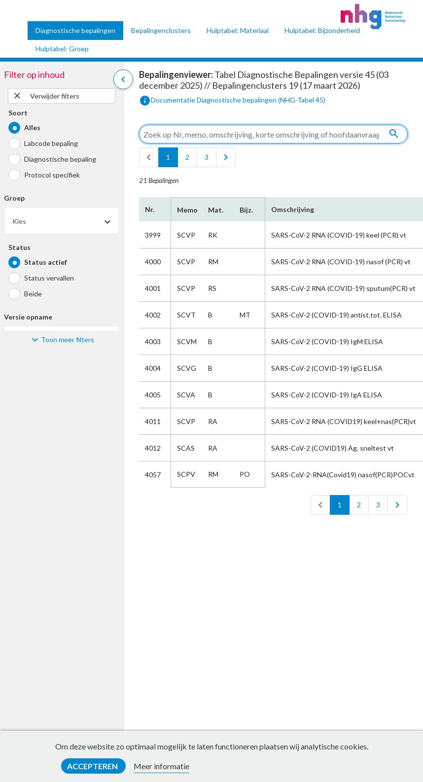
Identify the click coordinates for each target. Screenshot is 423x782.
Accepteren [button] (93, 766)
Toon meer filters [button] (67, 339)
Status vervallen (49, 278)
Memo (186, 210)
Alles (32, 127)
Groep (14, 198)
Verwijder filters (45, 96)
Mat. (215, 210)
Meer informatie (161, 766)
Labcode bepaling (51, 143)
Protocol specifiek (52, 175)
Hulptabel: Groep (62, 48)
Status (19, 247)
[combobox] (61, 220)
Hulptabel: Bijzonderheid (322, 30)
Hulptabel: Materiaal (238, 30)
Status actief (45, 262)
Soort (18, 112)
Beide (33, 293)
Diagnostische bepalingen (75, 30)
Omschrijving (292, 209)
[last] (226, 157)
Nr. (149, 209)
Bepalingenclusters (161, 30)
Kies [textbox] (19, 221)
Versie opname (28, 317)
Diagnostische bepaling (60, 159)
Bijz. (246, 210)
